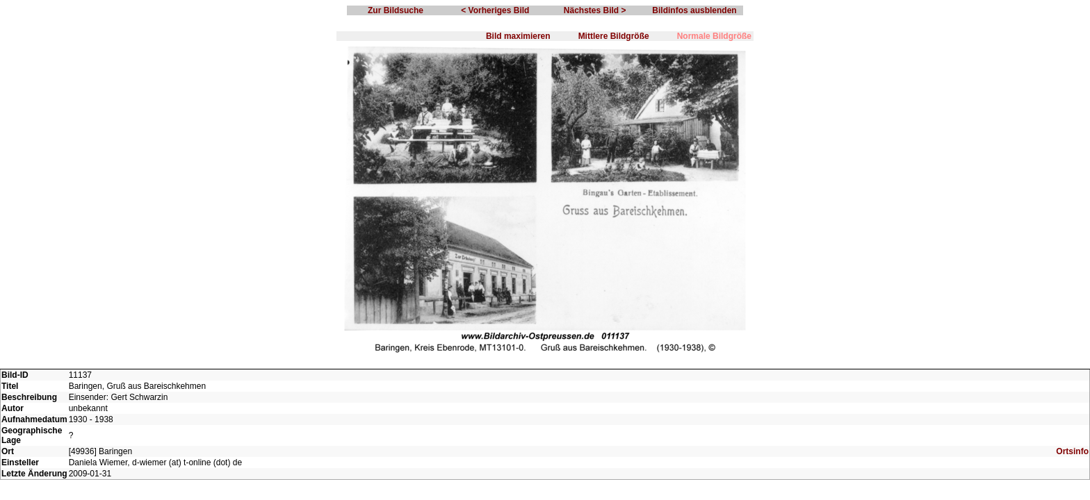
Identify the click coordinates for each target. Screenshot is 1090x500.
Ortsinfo (1072, 451)
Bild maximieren (518, 36)
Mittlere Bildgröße (613, 36)
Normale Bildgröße (714, 36)
